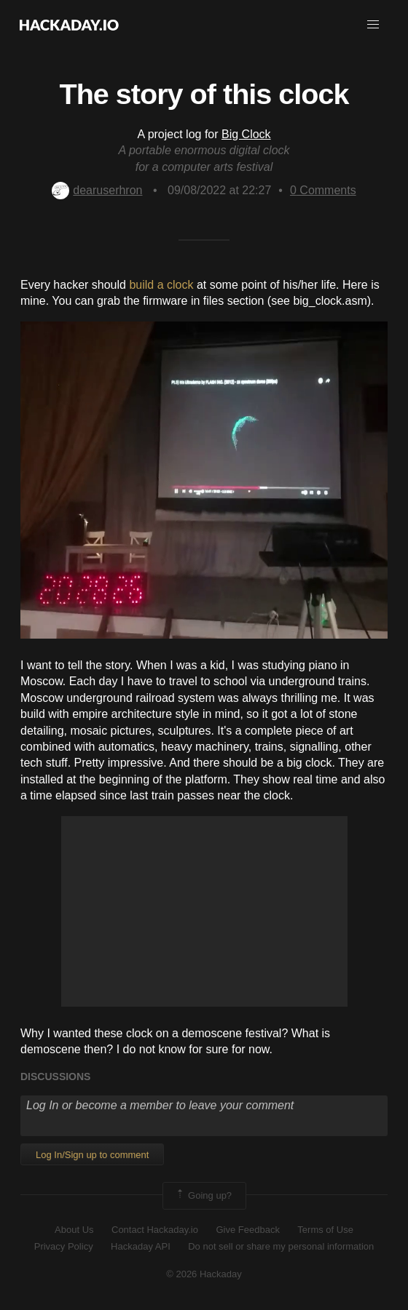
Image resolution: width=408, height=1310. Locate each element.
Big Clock (246, 134)
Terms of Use (325, 1229)
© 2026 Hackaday (204, 1274)
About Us (74, 1229)
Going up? (203, 1196)
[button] (373, 24)
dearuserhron (97, 190)
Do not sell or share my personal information (281, 1246)
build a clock (161, 285)
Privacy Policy (63, 1246)
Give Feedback (247, 1229)
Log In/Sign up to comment (92, 1154)
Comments (323, 190)
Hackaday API (140, 1246)
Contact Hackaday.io (154, 1229)
